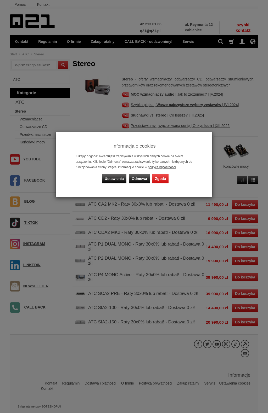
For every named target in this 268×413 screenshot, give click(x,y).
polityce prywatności (162, 167)
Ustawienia (114, 179)
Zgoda (160, 179)
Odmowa (139, 179)
